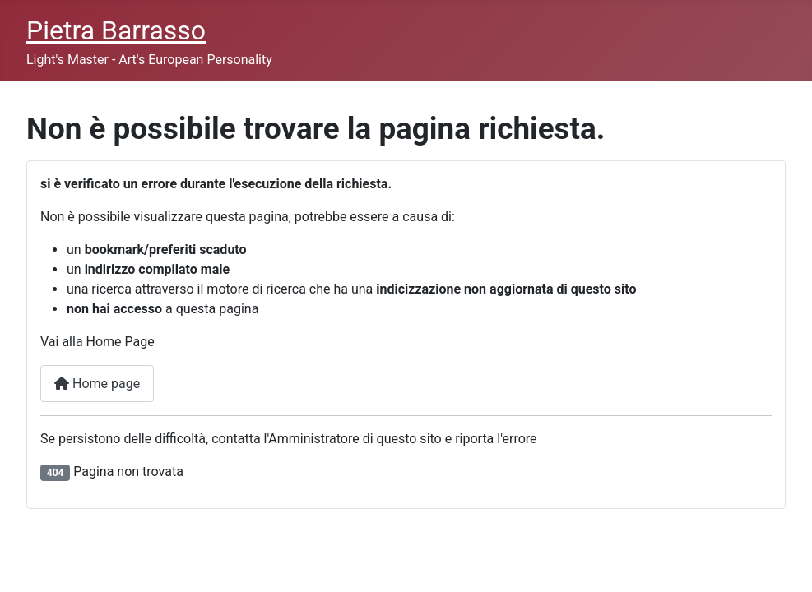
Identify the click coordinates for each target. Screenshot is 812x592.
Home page (97, 383)
